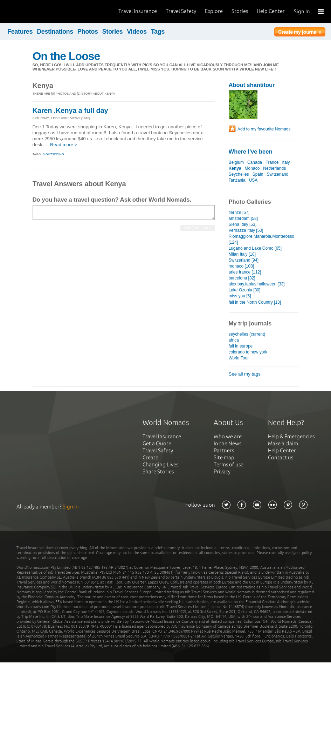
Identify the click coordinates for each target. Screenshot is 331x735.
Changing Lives (160, 464)
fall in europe (241, 346)
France (272, 162)
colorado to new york (248, 352)
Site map (224, 457)
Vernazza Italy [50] (246, 230)
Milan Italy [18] (242, 254)
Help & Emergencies (291, 436)
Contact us (280, 457)
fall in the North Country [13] (255, 302)
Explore (214, 11)
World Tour (239, 358)
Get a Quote (157, 443)
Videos (137, 31)
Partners (224, 450)
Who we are (228, 436)
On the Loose (66, 56)
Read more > (63, 144)
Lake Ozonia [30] (245, 290)
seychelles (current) (247, 334)
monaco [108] (241, 266)
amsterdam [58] (243, 218)
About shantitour (252, 85)
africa (234, 340)
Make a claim (283, 443)
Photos (87, 31)
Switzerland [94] (244, 260)
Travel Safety (181, 11)
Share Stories (158, 471)
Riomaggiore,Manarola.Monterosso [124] (262, 239)
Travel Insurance (137, 11)
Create (150, 457)
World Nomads (37, 11)
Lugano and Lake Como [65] (255, 248)
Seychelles (239, 174)
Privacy (222, 471)
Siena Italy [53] (243, 224)
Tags (158, 31)
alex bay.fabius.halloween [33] (257, 284)
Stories (240, 11)
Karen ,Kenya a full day (70, 110)
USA (253, 180)
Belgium (236, 162)
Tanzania (237, 180)
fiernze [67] (239, 212)
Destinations (55, 31)
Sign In (302, 11)
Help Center (271, 11)
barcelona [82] (242, 278)
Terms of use (228, 464)
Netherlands (274, 168)
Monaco (252, 168)
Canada (254, 162)
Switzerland (277, 174)
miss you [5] (240, 296)
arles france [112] (245, 272)
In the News (227, 443)
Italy (286, 162)
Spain (258, 174)
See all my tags (245, 374)
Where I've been (251, 151)
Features (20, 31)
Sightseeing (53, 154)
